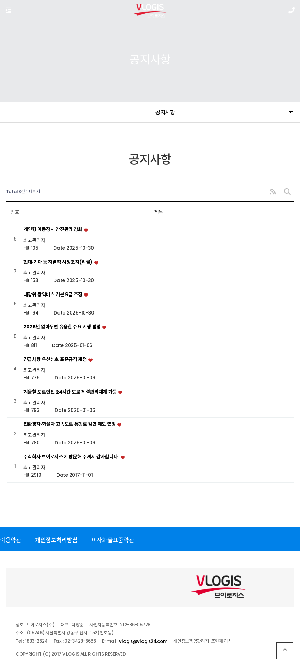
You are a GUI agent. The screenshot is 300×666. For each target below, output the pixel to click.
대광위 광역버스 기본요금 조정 (53, 294)
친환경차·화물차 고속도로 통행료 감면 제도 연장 (70, 424)
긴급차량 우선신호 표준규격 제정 (55, 359)
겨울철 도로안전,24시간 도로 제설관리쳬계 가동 (70, 391)
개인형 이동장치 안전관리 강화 (53, 229)
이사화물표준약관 (112, 540)
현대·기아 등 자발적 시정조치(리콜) (58, 262)
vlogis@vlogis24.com (145, 631)
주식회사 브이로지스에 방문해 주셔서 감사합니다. (71, 456)
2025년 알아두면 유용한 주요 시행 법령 (62, 327)
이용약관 (10, 540)
